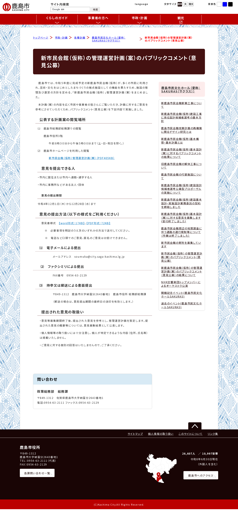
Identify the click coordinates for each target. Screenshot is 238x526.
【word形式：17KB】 (72, 224)
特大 (191, 4)
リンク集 (213, 435)
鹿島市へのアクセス (200, 476)
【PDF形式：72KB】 (98, 224)
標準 (180, 4)
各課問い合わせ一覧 (37, 474)
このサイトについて (190, 435)
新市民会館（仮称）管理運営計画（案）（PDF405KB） (82, 159)
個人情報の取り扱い (161, 435)
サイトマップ (135, 435)
